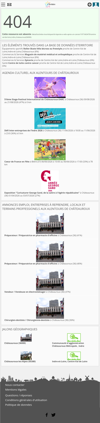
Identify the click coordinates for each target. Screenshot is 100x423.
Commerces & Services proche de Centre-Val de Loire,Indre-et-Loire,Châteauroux (46, 60)
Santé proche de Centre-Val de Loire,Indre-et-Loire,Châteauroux (48, 63)
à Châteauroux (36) (43, 99)
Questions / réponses (18, 395)
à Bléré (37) (22, 161)
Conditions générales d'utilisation (26, 400)
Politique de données (18, 405)
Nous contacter (14, 385)
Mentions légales (15, 389)
